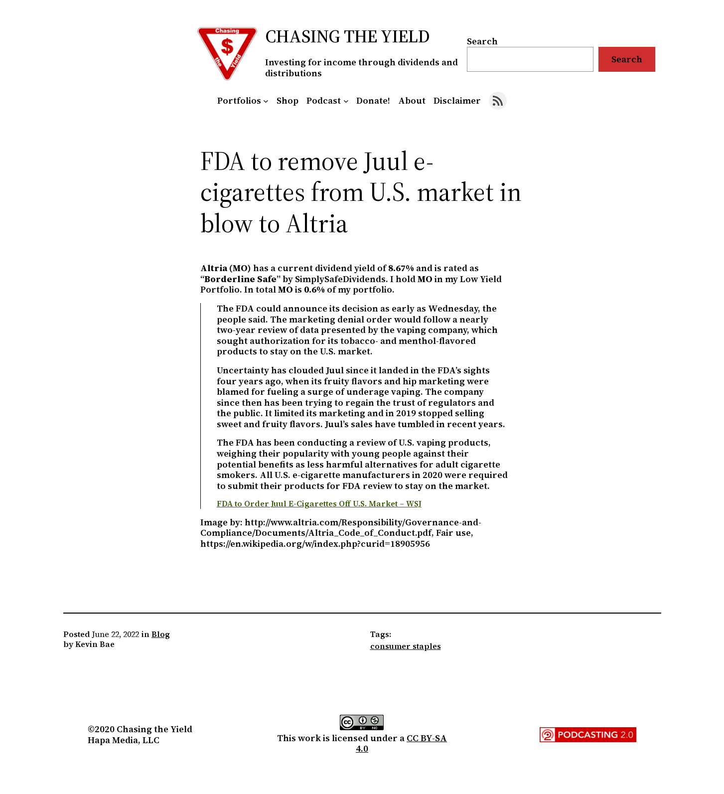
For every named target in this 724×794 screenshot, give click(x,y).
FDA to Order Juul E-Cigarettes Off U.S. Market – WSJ (319, 503)
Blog (160, 634)
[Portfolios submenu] (266, 101)
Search (482, 41)
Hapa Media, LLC (123, 740)
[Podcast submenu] (346, 101)
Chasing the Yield (347, 36)
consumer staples (405, 645)
